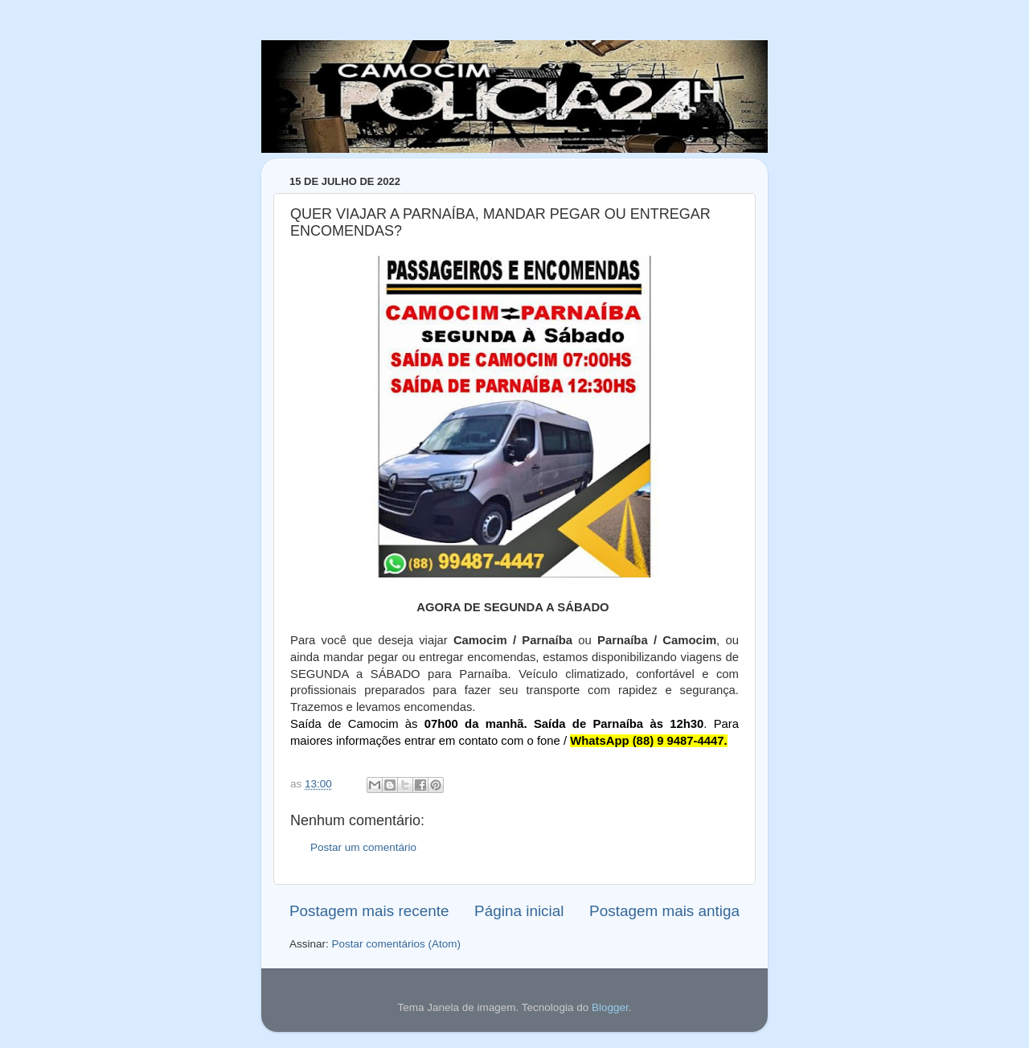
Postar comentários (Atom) (396, 944)
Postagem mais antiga (664, 910)
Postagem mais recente (369, 910)
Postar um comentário (363, 847)
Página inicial (519, 910)
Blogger (610, 1007)
